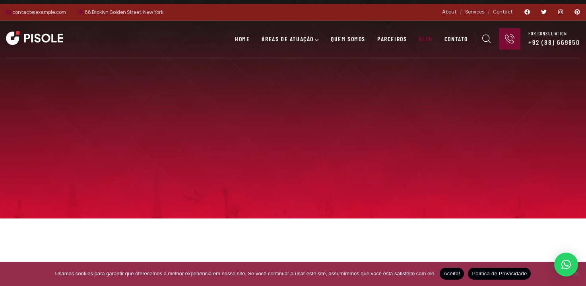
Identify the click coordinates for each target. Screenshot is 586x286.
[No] (576, 274)
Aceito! (452, 273)
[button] (566, 264)
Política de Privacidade (499, 273)
